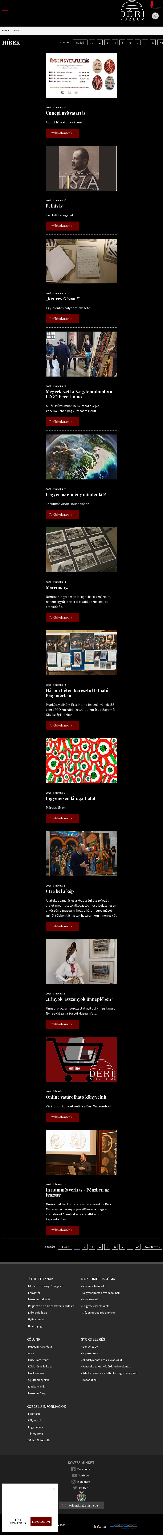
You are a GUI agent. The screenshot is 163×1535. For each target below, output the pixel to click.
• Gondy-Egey (89, 1346)
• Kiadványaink (36, 1386)
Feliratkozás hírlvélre (83, 1505)
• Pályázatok (34, 1420)
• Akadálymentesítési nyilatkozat (101, 1360)
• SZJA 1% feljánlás (39, 1440)
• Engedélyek (35, 1427)
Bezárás (52, 1490)
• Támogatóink (35, 1433)
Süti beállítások (18, 1521)
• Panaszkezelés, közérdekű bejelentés (106, 1366)
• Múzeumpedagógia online (98, 1313)
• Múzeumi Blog (36, 1393)
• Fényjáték (34, 1293)
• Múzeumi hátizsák (38, 1299)
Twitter (83, 1488)
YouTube (83, 1475)
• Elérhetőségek (37, 1313)
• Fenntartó (34, 1414)
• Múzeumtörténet (38, 1360)
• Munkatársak (35, 1373)
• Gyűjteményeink (38, 1380)
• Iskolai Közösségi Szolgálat (45, 1286)
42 (152, 43)
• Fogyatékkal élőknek (95, 1306)
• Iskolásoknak (90, 1299)
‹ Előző (80, 43)
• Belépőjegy (35, 1326)
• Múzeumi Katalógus (40, 1346)
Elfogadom (41, 1521)
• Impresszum (89, 1353)
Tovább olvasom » (60, 133)
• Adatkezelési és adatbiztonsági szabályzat (109, 1373)
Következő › (152, 1247)
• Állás (30, 1353)
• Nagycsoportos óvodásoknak (100, 1293)
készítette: (99, 1527)
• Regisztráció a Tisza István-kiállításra (50, 1306)
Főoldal (5, 30)
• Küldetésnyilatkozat (40, 1366)
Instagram (83, 1482)
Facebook (83, 1469)
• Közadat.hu (89, 1380)
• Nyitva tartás (35, 1319)
